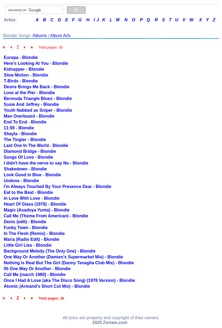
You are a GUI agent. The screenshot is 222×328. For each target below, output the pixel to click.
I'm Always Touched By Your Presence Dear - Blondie (57, 186)
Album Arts (60, 35)
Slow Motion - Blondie (26, 75)
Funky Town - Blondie (26, 227)
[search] (34, 10)
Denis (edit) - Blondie (25, 221)
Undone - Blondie (21, 180)
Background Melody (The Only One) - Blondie (50, 251)
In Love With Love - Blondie (32, 198)
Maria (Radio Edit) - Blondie (31, 239)
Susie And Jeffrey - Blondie (31, 104)
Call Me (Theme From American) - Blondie (46, 216)
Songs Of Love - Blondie (28, 157)
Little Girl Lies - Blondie (28, 245)
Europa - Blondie (21, 57)
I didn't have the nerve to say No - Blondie (46, 163)
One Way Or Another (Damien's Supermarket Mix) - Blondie (63, 257)
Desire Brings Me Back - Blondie (36, 87)
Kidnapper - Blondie (24, 69)
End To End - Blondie (25, 122)
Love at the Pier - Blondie (29, 92)
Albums (39, 35)
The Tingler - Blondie (25, 139)
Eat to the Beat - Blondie (28, 192)
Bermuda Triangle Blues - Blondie (38, 98)
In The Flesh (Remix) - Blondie (34, 233)
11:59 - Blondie (19, 128)
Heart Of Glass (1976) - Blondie (35, 204)
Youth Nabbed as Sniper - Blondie (38, 110)
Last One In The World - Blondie (36, 145)
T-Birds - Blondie (21, 81)
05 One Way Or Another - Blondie (37, 268)
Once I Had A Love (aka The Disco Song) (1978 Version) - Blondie (69, 280)
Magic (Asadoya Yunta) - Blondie (37, 210)
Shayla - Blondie (20, 133)
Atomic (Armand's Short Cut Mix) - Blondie (47, 286)
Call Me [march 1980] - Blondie (34, 274)
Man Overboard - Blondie (29, 116)
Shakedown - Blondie (25, 169)
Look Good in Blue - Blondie (32, 175)
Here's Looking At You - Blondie (36, 63)
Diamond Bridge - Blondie (30, 151)
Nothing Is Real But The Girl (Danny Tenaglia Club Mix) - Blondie (69, 263)
